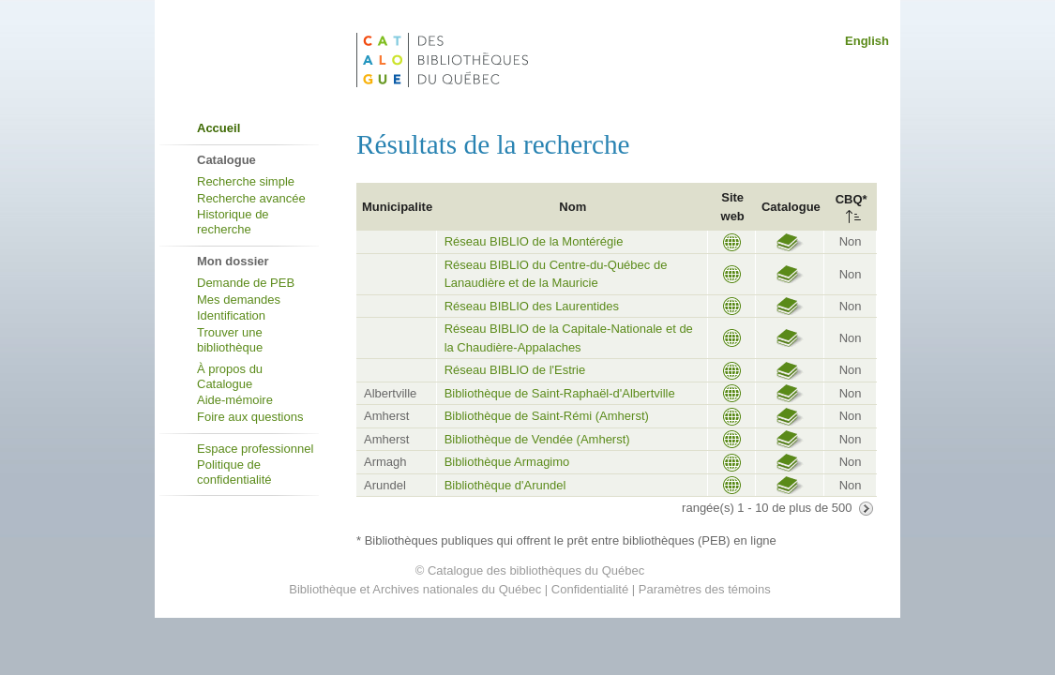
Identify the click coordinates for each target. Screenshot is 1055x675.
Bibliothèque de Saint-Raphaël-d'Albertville (560, 393)
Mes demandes (238, 299)
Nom (572, 207)
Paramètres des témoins (705, 589)
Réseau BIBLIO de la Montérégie (534, 241)
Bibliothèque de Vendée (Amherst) (537, 439)
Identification (231, 315)
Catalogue (791, 207)
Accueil (218, 128)
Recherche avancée (251, 198)
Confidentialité (589, 589)
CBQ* (851, 199)
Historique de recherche (233, 221)
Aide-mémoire (235, 400)
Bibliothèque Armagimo (507, 462)
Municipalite (397, 207)
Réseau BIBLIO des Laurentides (532, 306)
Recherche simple (245, 181)
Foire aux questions (250, 417)
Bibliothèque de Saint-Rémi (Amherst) (547, 416)
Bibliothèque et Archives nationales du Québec (415, 589)
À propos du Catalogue (230, 376)
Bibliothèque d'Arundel (505, 485)
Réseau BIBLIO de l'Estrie (515, 370)
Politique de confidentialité (234, 472)
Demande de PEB (245, 283)
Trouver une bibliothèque (230, 339)
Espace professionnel (255, 449)
